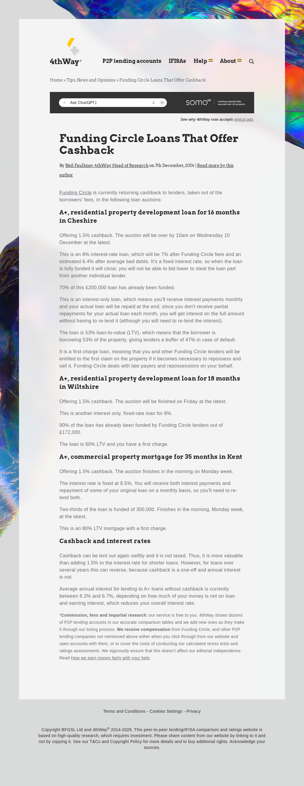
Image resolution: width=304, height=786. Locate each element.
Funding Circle (75, 192)
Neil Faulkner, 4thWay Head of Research (106, 165)
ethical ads (243, 119)
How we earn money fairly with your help (110, 657)
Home (56, 80)
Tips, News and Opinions (90, 80)
